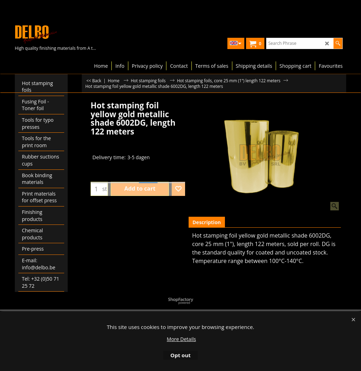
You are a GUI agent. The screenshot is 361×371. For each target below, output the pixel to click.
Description (206, 222)
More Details (181, 339)
